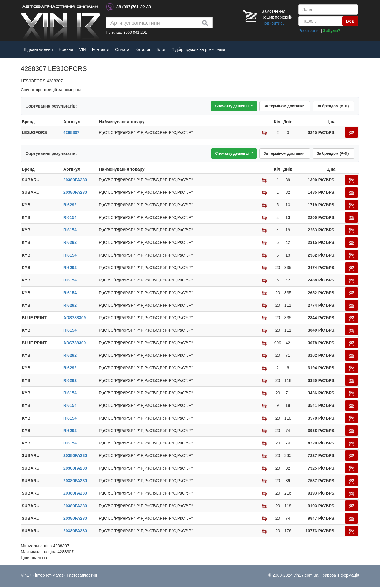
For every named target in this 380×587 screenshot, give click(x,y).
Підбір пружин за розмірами (198, 49)
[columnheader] (41, 123)
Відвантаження (38, 49)
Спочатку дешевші (229, 106)
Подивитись (273, 23)
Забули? (332, 30)
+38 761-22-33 (132, 6)
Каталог (143, 49)
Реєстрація (308, 30)
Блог (160, 49)
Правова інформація (339, 575)
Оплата (122, 49)
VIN (82, 49)
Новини (66, 49)
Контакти (100, 49)
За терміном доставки (281, 106)
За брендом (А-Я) (331, 106)
